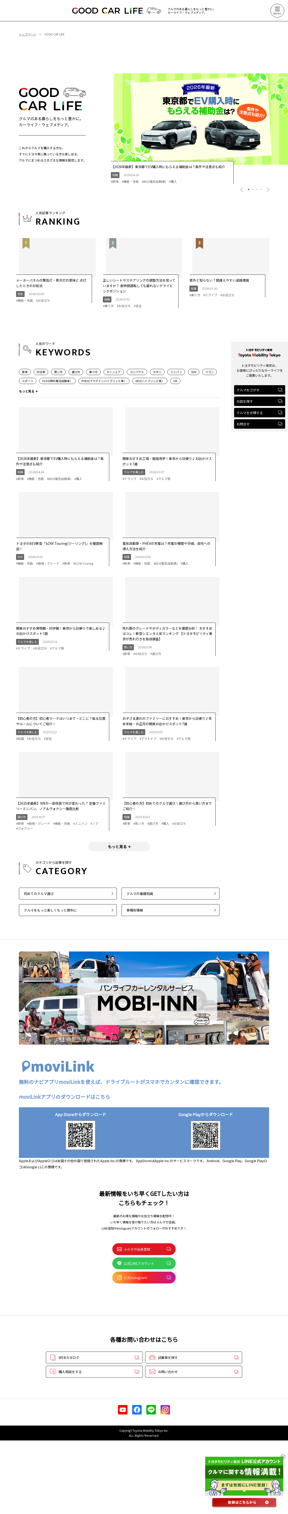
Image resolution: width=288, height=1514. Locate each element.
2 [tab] (253, 189)
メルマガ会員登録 (144, 1249)
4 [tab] (261, 189)
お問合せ (259, 424)
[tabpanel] (199, 119)
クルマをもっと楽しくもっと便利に (68, 910)
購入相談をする (94, 1371)
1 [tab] (248, 189)
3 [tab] (257, 189)
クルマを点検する (259, 412)
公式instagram (144, 1277)
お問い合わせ (193, 1371)
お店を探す (259, 401)
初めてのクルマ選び (68, 893)
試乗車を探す (193, 1357)
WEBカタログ (94, 1358)
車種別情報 (171, 910)
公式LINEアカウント (144, 1263)
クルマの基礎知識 (171, 893)
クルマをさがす (259, 390)
